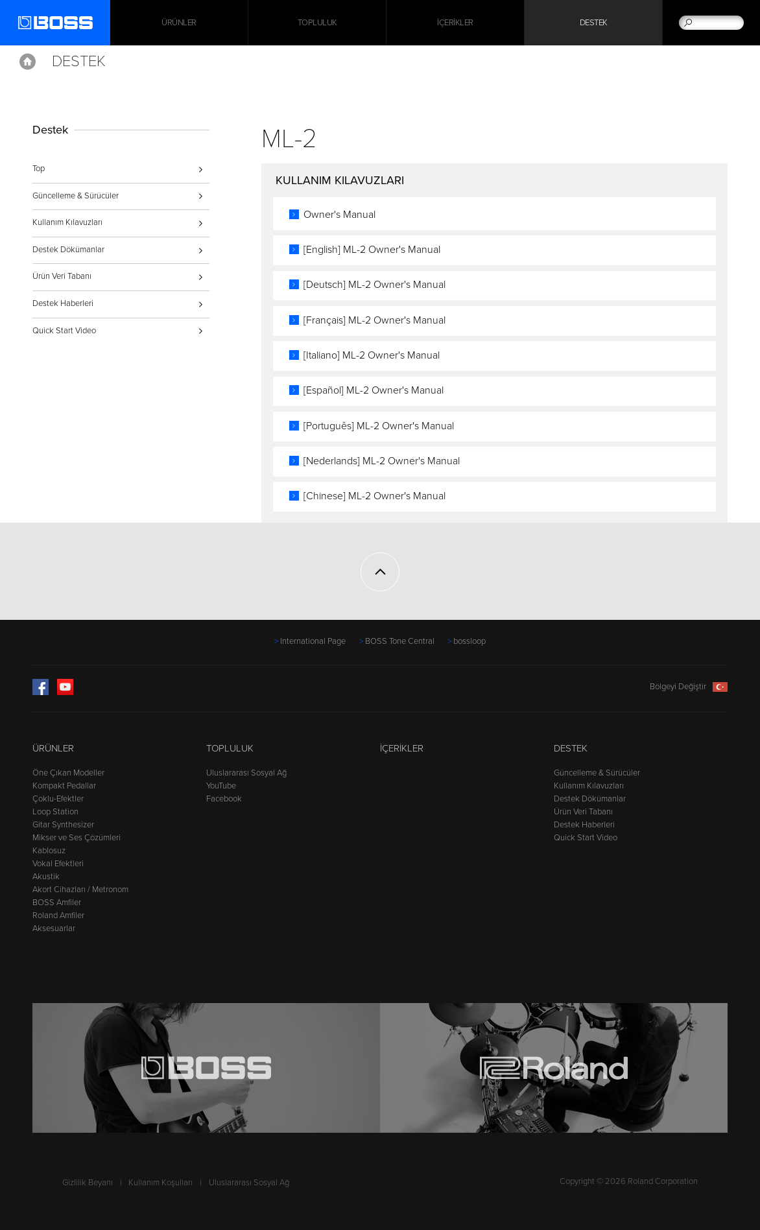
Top (38, 168)
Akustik (46, 876)
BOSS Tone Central (399, 641)
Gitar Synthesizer (63, 825)
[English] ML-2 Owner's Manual (371, 249)
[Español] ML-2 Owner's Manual (373, 390)
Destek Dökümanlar (68, 249)
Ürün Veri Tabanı (61, 276)
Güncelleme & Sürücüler (75, 196)
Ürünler (53, 748)
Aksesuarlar (53, 928)
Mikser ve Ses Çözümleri (76, 838)
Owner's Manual (339, 214)
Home (27, 62)
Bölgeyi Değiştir (689, 686)
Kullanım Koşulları (160, 1182)
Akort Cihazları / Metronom (80, 889)
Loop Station (55, 812)
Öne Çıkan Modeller (68, 773)
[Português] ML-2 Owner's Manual (378, 426)
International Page (313, 641)
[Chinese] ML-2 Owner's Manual (374, 496)
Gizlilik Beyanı (87, 1182)
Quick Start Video (64, 330)
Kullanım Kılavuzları (67, 222)
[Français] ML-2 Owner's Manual (374, 320)
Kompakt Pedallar (64, 786)
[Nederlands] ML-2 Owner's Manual (381, 461)
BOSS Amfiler (56, 902)
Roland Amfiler (58, 915)
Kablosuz (48, 851)
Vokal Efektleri (58, 863)
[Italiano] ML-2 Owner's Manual (371, 355)
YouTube (221, 786)
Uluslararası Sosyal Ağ (246, 773)
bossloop (469, 641)
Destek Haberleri (62, 303)
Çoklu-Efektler (58, 799)
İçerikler (455, 23)
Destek (594, 23)
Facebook (224, 799)
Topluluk (317, 23)
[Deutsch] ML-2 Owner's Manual (374, 284)
